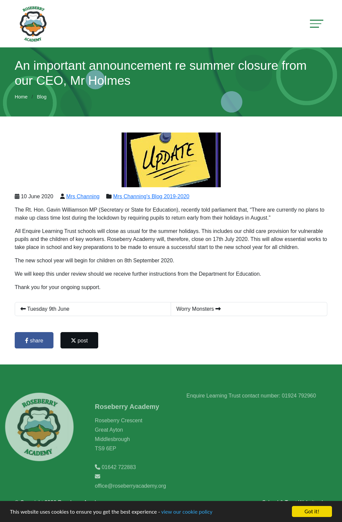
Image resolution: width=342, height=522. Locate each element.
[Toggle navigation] (316, 23)
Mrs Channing (83, 196)
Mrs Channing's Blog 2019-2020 (152, 196)
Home (21, 96)
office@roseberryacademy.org (130, 494)
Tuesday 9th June (45, 309)
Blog (41, 96)
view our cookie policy (186, 512)
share (35, 340)
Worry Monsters (199, 309)
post (80, 340)
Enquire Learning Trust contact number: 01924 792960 (259, 396)
